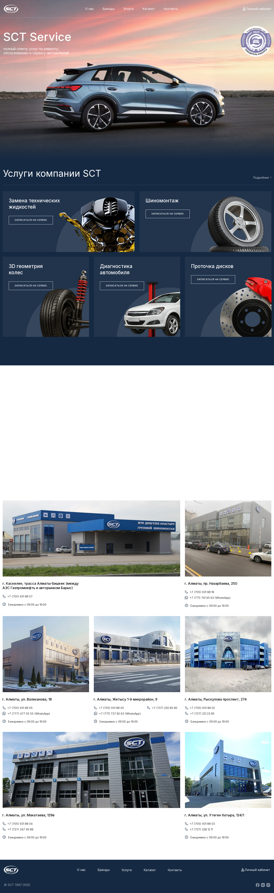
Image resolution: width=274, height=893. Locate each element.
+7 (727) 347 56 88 (20, 829)
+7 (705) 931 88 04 (20, 823)
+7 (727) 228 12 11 (201, 829)
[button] (31, 220)
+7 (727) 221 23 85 (202, 713)
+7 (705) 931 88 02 (202, 708)
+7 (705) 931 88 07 (20, 596)
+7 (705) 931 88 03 (202, 823)
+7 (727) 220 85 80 (164, 708)
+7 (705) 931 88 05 (20, 708)
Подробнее (261, 177)
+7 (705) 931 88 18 (202, 592)
